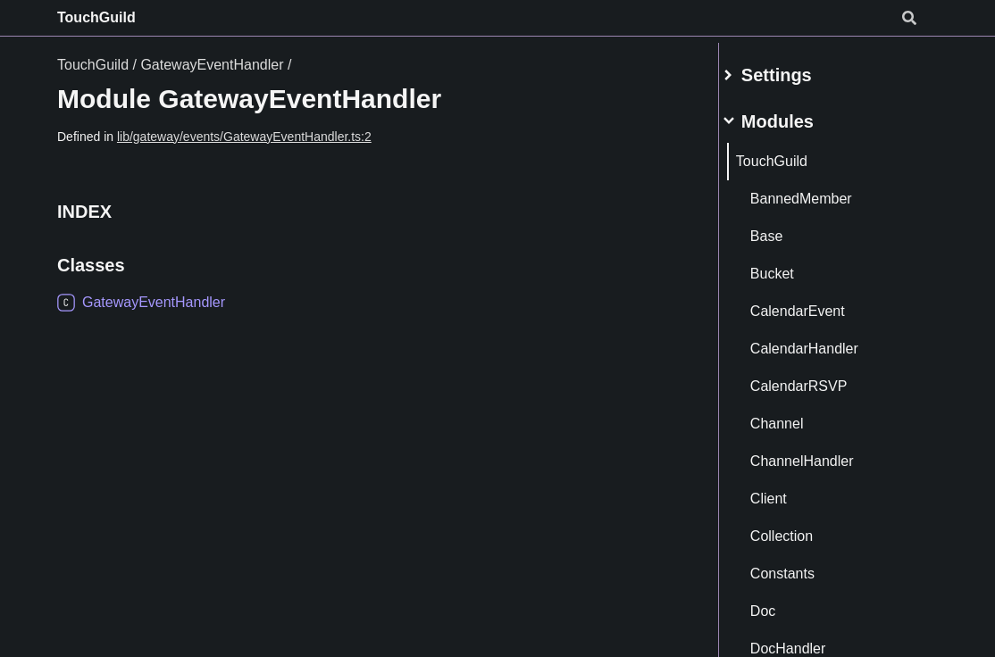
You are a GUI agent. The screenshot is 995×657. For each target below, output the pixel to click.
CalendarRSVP (819, 379)
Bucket (793, 266)
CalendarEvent (818, 304)
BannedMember (822, 191)
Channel (797, 416)
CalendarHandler (825, 341)
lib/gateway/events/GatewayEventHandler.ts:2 (244, 136)
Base (787, 229)
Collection (802, 528)
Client (789, 491)
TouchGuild (96, 17)
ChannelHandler (822, 454)
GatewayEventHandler (211, 64)
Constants (803, 566)
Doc (783, 603)
